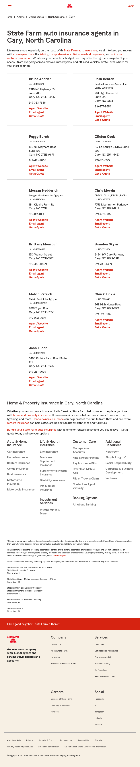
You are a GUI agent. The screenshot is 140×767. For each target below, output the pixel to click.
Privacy (29, 740)
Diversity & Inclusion (60, 705)
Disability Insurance (52, 480)
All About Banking (84, 504)
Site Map (99, 740)
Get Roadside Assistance (106, 651)
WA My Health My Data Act (20, 747)
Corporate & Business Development (119, 470)
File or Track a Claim (86, 478)
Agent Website (38, 108)
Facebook (99, 699)
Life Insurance (49, 451)
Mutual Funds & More (50, 511)
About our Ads (14, 740)
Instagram (99, 712)
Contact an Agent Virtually (84, 486)
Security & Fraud (46, 740)
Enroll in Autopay (102, 664)
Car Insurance (16, 451)
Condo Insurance (17, 468)
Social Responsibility (118, 463)
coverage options (23, 54)
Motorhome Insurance (14, 482)
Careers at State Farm (61, 699)
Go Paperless (101, 670)
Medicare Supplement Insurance (47, 461)
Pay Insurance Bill (103, 657)
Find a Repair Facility (86, 457)
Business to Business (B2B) (63, 664)
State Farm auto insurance (80, 50)
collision (75, 54)
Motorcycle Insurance (20, 489)
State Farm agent (59, 556)
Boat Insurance (16, 474)
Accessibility (83, 740)
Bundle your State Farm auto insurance (31, 429)
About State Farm (59, 651)
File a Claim (100, 644)
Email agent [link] (36, 112)
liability (44, 54)
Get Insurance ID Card (105, 676)
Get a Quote (36, 116)
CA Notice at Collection (48, 747)
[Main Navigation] (9, 5)
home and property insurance (31, 415)
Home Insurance (17, 457)
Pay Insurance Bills (85, 463)
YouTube (98, 724)
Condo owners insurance (48, 419)
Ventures (111, 478)
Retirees (55, 712)
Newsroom (112, 451)
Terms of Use (66, 740)
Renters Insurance (18, 463)
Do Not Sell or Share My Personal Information (85, 747)
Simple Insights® (116, 457)
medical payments (92, 54)
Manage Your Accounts (81, 450)
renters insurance (18, 422)
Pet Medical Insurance (47, 487)
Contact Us (56, 644)
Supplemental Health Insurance (53, 472)
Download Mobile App (84, 471)
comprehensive (59, 54)
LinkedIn (98, 718)
